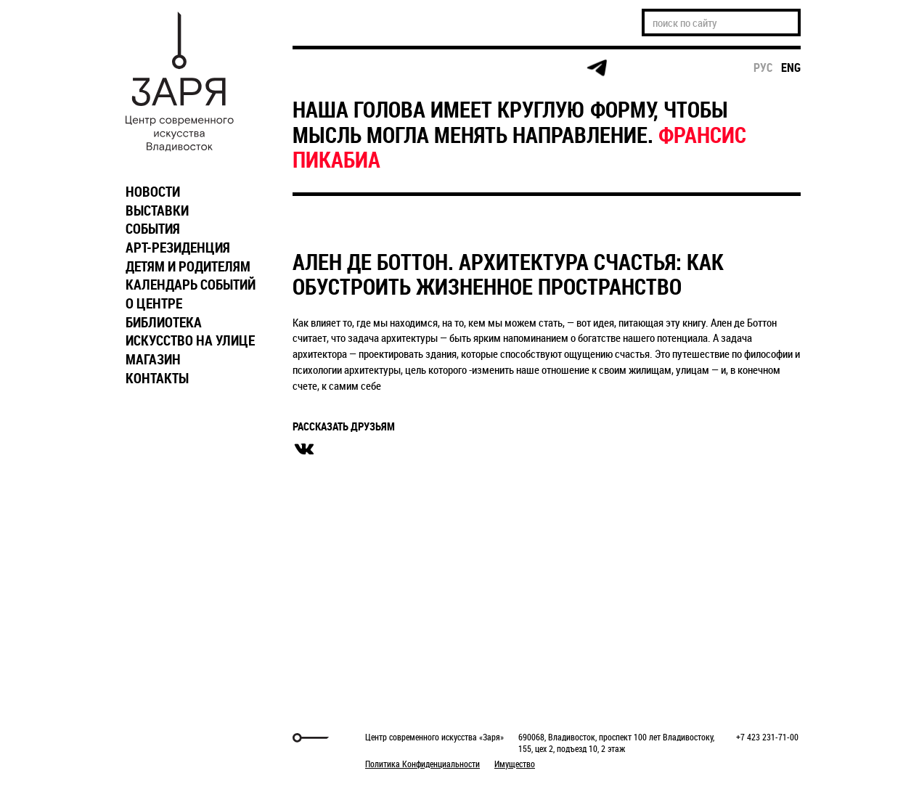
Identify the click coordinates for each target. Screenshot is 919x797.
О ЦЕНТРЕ (154, 303)
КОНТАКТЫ (157, 378)
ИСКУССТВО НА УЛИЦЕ (190, 340)
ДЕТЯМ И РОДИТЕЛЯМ (188, 266)
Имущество (514, 763)
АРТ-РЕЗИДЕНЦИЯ (178, 247)
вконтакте (304, 449)
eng (791, 67)
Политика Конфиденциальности (422, 763)
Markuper (156, 738)
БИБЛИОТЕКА (164, 322)
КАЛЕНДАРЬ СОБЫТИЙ (191, 284)
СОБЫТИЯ (153, 228)
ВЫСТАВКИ (157, 210)
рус (763, 67)
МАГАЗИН (153, 359)
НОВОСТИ (153, 191)
